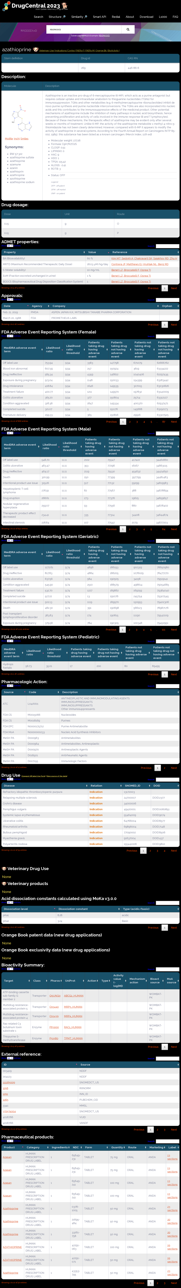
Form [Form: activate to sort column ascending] (88, 1147)
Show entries (11, 245)
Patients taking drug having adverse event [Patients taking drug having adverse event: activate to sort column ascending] (96, 349)
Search (38, 17)
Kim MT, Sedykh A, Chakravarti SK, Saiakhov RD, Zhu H (144, 258)
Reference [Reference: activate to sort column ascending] (120, 252)
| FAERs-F (80, 50)
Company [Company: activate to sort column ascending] (59, 305)
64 (163, 529)
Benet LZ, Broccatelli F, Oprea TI (131, 270)
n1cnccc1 (104, 35)
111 (163, 629)
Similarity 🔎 (79, 17)
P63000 (54, 1027)
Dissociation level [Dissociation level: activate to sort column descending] (16, 908)
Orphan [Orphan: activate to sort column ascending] (167, 305)
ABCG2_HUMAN (73, 995)
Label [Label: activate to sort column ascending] (172, 1147)
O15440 (54, 1006)
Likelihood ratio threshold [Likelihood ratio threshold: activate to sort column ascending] (73, 349)
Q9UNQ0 (55, 995)
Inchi (17, 138)
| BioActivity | (113, 50)
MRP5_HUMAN (73, 1006)
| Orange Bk (101, 50)
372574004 (9, 1111)
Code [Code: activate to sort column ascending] (32, 692)
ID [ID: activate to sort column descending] (5, 1064)
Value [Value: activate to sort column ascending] (92, 252)
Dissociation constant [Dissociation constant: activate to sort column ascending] (73, 908)
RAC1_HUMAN (72, 1027)
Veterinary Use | (47, 50)
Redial (116, 17)
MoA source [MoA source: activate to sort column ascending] (171, 980)
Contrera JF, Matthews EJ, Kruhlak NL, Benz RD (139, 264)
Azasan (7, 1157)
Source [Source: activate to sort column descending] (9, 692)
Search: (164, 246)
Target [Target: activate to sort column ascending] (8, 980)
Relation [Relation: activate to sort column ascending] (96, 785)
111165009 (9, 1082)
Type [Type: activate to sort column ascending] (104, 980)
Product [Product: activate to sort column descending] (9, 1147)
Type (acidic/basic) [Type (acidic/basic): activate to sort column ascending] (136, 908)
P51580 (53, 1038)
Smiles (24, 138)
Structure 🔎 (57, 17)
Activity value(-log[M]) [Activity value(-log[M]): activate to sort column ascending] (118, 980)
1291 (5, 1094)
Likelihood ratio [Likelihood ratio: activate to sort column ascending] (53, 349)
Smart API (99, 17)
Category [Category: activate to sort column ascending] (33, 1147)
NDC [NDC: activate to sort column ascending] (76, 1147)
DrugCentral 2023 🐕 (40, 5)
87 (163, 421)
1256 (5, 1088)
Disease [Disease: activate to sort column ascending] (9, 785)
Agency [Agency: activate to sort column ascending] (37, 305)
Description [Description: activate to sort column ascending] (70, 692)
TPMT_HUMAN (73, 1038)
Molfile (9, 138)
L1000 (163, 17)
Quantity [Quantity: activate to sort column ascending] (117, 1147)
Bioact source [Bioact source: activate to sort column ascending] (155, 980)
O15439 (54, 1016)
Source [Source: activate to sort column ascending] (85, 1064)
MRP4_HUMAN (73, 1016)
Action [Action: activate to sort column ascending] (92, 980)
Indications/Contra (65, 50)
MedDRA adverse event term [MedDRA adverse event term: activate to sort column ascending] (20, 349)
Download (146, 17)
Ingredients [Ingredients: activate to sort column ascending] (60, 1147)
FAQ (175, 17)
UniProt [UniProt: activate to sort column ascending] (70, 980)
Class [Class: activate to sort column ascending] (37, 980)
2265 (5, 1099)
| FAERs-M (90, 50)
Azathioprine (10, 1208)
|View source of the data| (56, 776)
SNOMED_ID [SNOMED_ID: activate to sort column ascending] (132, 785)
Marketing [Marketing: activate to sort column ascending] (156, 1147)
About (130, 17)
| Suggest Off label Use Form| (33, 776)
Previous (153, 288)
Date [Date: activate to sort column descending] (7, 305)
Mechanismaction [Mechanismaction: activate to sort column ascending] (137, 980)
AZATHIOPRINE (12, 1247)
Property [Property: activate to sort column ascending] (10, 252)
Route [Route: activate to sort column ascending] (132, 1147)
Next (174, 288)
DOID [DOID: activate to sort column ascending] (157, 785)
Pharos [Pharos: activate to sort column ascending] (55, 980)
